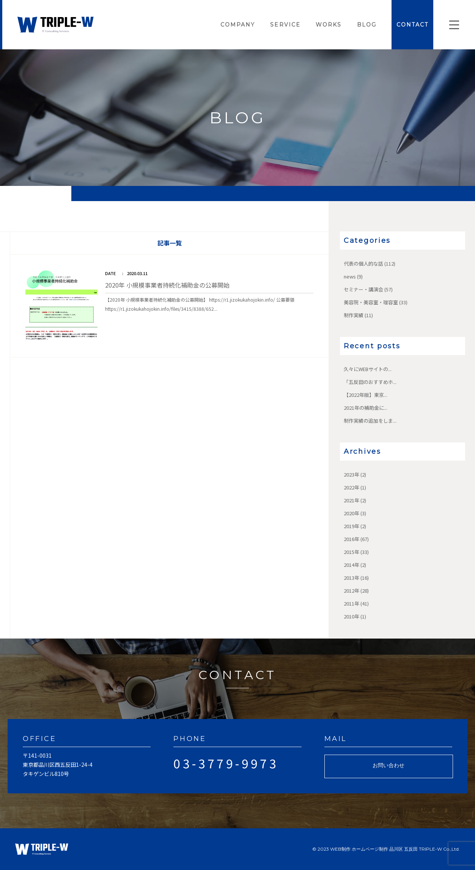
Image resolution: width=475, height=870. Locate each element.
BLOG (366, 24)
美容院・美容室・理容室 (371, 302)
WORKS (329, 24)
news (350, 276)
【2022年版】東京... (365, 394)
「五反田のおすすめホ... (370, 381)
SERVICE (285, 24)
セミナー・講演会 (363, 289)
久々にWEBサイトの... (368, 369)
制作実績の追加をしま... (370, 420)
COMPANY (237, 24)
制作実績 (353, 315)
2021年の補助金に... (365, 407)
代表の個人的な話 (363, 263)
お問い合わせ (388, 765)
